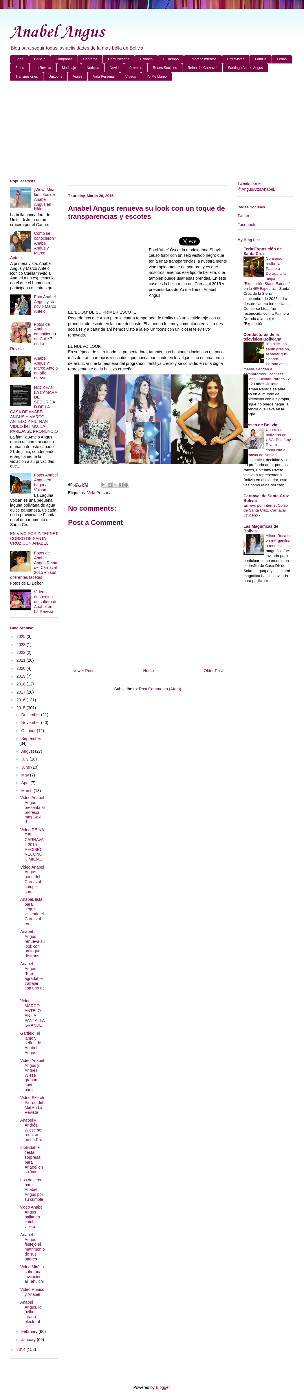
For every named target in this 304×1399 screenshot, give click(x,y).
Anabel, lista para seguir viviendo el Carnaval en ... (32, 911)
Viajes (77, 76)
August (28, 751)
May (25, 775)
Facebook (246, 224)
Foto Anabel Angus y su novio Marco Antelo (45, 304)
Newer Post (82, 670)
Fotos (19, 68)
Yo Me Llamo (156, 76)
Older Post (213, 670)
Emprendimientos (202, 59)
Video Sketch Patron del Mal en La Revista (32, 1104)
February (30, 1331)
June (26, 767)
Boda (19, 59)
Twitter (243, 215)
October (29, 730)
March (27, 790)
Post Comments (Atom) (160, 689)
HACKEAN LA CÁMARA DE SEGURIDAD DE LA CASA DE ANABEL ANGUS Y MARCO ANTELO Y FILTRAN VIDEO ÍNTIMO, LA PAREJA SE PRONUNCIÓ (34, 409)
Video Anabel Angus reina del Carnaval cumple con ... (32, 879)
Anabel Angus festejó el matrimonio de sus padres (32, 1246)
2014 (22, 1349)
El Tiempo (171, 59)
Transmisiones (26, 76)
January (29, 1339)
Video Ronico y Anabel (32, 1292)
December (31, 714)
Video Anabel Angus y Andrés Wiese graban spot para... (32, 1075)
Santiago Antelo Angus (245, 68)
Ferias (282, 59)
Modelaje (69, 68)
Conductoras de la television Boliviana (262, 336)
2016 (22, 700)
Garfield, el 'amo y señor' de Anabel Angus (30, 1043)
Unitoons (55, 76)
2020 (22, 668)
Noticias (93, 68)
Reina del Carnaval (202, 68)
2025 (22, 636)
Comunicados (118, 59)
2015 (22, 707)
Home (148, 670)
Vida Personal (104, 76)
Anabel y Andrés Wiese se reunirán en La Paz (31, 1130)
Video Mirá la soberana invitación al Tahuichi (32, 1274)
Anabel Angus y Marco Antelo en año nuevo (46, 368)
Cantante (90, 59)
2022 (22, 652)
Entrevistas (235, 59)
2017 (22, 692)
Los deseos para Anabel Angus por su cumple (31, 1190)
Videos (130, 76)
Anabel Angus (57, 32)
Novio (114, 68)
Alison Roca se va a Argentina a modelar (279, 541)
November (31, 722)
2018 (22, 684)
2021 (22, 660)
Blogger (162, 1387)
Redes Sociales (165, 68)
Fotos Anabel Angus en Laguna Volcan (46, 482)
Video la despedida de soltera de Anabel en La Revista (46, 602)
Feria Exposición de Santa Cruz (262, 251)
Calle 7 (39, 59)
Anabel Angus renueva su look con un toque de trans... (32, 943)
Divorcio (146, 59)
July (25, 759)
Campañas (64, 59)
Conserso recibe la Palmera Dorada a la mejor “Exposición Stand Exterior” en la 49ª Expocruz (266, 273)
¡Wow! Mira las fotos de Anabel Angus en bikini (44, 199)
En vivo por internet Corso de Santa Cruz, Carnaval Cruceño (265, 510)
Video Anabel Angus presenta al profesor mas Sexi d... (32, 809)
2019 (22, 676)
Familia (260, 59)
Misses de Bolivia (260, 425)
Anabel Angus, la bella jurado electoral (30, 1312)
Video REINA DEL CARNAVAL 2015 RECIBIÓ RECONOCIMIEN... (32, 844)
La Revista (43, 68)
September (31, 738)
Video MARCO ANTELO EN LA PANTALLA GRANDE (32, 1012)
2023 (22, 644)
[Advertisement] (152, 129)
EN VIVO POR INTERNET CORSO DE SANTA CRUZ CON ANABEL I (34, 538)
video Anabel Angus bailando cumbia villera (31, 1217)
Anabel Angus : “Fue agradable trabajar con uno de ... (32, 978)
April (25, 783)
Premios (135, 68)
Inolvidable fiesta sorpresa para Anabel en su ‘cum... (31, 1159)
